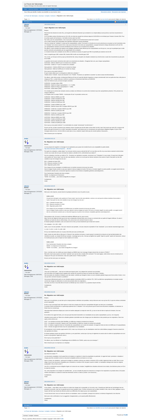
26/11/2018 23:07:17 (49, 381)
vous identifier (96, 19)
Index (25, 9)
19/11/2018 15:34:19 (49, 24)
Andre (26, 138)
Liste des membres (33, 9)
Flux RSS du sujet (121, 21)
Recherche (42, 9)
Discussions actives (106, 12)
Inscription (49, 9)
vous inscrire (105, 19)
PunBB (126, 415)
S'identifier (56, 9)
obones (26, 24)
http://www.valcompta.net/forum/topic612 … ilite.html (57, 148)
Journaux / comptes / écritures (47, 16)
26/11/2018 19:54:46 (49, 348)
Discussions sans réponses (119, 12)
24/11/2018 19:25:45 (49, 186)
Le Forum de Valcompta (33, 4)
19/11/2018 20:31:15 (49, 138)
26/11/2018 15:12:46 (49, 292)
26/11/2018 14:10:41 (49, 263)
